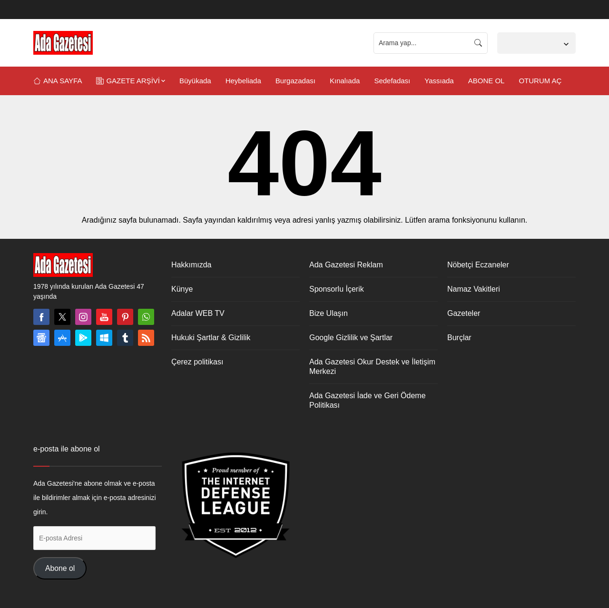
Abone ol (60, 568)
